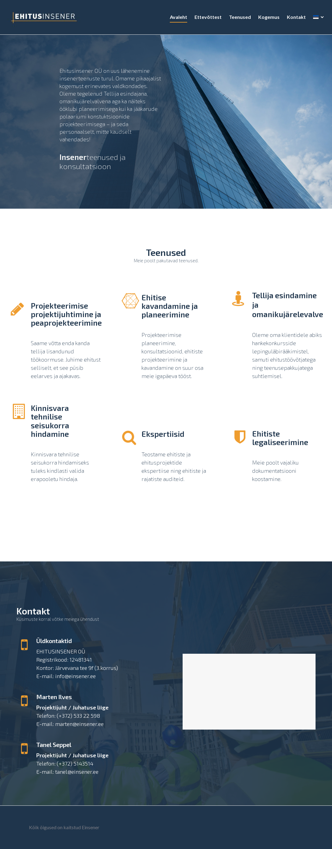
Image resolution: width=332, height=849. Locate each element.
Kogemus (267, 19)
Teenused (238, 19)
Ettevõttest (206, 19)
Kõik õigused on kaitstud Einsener (64, 827)
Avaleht (176, 19)
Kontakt (294, 19)
